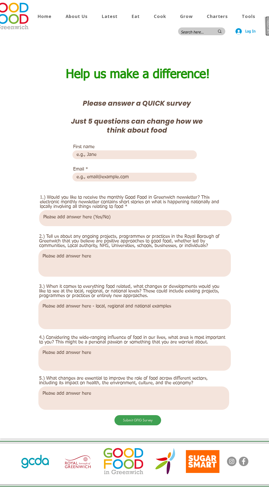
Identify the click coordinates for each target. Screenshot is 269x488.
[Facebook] (243, 461)
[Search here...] (194, 32)
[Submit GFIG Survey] (137, 420)
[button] (76, 16)
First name (84, 147)
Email (78, 169)
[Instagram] (231, 461)
